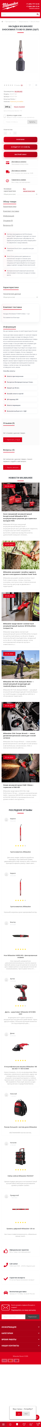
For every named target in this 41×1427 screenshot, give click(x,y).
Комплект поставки (11, 211)
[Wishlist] (29, 85)
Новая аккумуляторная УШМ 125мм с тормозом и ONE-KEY (18, 786)
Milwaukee (18, 91)
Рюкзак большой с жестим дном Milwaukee (20, 1127)
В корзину (21, 139)
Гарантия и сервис (19, 180)
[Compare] (36, 85)
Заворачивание (23, 21)
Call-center (14, 1264)
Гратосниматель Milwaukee (20, 852)
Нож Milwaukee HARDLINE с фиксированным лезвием (20, 956)
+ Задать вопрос (12, 467)
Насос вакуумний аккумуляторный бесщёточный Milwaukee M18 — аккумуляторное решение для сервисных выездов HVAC (20, 517)
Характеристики (9, 206)
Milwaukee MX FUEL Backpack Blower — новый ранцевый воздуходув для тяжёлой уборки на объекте (18, 684)
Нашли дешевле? (19, 107)
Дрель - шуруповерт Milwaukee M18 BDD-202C (20, 1013)
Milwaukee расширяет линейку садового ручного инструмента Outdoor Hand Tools (20, 573)
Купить (32, 122)
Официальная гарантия (19, 1250)
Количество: (8, 130)
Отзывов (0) (8, 220)
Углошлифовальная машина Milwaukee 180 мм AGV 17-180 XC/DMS (20, 1068)
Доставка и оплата (19, 162)
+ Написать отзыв (12, 440)
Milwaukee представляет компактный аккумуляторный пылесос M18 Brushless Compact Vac (19, 626)
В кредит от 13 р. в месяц (20, 147)
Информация (8, 216)
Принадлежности (10, 21)
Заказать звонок (34, 8)
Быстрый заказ (20, 154)
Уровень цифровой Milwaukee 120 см (21, 1229)
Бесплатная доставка (18, 1292)
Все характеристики (29, 190)
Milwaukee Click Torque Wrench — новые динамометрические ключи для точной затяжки (19, 735)
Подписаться (32, 1317)
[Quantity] (10, 133)
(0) (22, 85)
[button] (32, 4)
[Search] (37, 14)
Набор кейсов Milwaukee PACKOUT (20, 1176)
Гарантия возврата (17, 1278)
